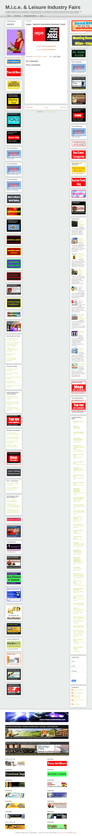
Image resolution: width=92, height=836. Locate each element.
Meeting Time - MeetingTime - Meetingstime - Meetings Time (77, 559)
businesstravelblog (78, 432)
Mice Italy (76, 608)
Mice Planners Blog (78, 626)
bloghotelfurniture (78, 421)
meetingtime (76, 567)
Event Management (78, 505)
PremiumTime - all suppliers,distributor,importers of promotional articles (13, 505)
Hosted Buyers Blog (78, 511)
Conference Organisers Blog (77, 468)
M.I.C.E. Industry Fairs (78, 485)
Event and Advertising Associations (12, 442)
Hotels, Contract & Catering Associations (12, 446)
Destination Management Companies (76, 490)
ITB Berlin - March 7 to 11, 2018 (81, 350)
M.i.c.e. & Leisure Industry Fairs (43, 7)
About (9, 15)
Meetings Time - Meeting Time (77, 696)
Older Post (63, 107)
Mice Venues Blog (78, 630)
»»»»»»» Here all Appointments (46, 46)
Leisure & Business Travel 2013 (81, 240)
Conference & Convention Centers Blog (78, 447)
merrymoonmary (62, 832)
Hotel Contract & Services (77, 518)
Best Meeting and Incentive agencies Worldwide (11, 359)
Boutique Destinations (30, 15)
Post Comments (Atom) (49, 111)
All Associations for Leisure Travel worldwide (13, 433)
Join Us (75, 422)
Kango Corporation (78, 693)
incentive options (78, 524)
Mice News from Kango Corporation (13, 484)
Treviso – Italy (76, 428)
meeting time (76, 704)
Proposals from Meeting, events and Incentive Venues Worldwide (13, 344)
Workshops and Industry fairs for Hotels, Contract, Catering (13, 403)
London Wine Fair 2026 (79, 464)
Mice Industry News (78, 603)
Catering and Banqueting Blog (78, 439)
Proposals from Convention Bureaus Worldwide (12, 350)
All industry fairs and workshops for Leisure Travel (12, 398)
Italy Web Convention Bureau (78, 543)
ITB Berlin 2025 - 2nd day (81, 333)
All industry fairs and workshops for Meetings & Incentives (13, 409)
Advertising (17, 15)
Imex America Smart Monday (80, 271)
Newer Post (29, 107)
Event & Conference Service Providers (78, 498)
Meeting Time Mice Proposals (11, 354)
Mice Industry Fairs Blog (78, 700)
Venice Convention (78, 539)
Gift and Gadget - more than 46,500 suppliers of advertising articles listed (13, 511)
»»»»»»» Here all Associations (46, 49)
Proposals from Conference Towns (11, 382)
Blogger (74, 832)
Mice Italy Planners (78, 617)
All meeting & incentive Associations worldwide (13, 437)
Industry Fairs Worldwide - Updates (81, 223)
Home (41, 15)
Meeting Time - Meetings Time (77, 550)
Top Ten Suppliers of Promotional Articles (12, 500)
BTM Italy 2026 (77, 533)
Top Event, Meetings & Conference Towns (12, 339)
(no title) (80, 286)
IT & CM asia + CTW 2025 (81, 364)
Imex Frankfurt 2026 (78, 627)
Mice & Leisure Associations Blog (78, 574)
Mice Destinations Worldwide (78, 589)
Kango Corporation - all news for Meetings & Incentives (13, 489)
